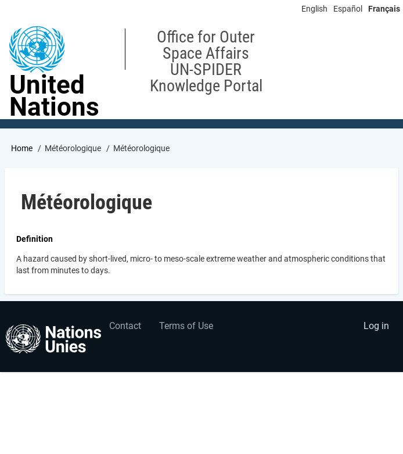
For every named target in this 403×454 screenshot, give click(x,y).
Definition (34, 239)
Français (384, 8)
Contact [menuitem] (125, 325)
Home (22, 148)
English (314, 8)
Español (347, 8)
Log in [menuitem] (376, 325)
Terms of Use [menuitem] (186, 325)
